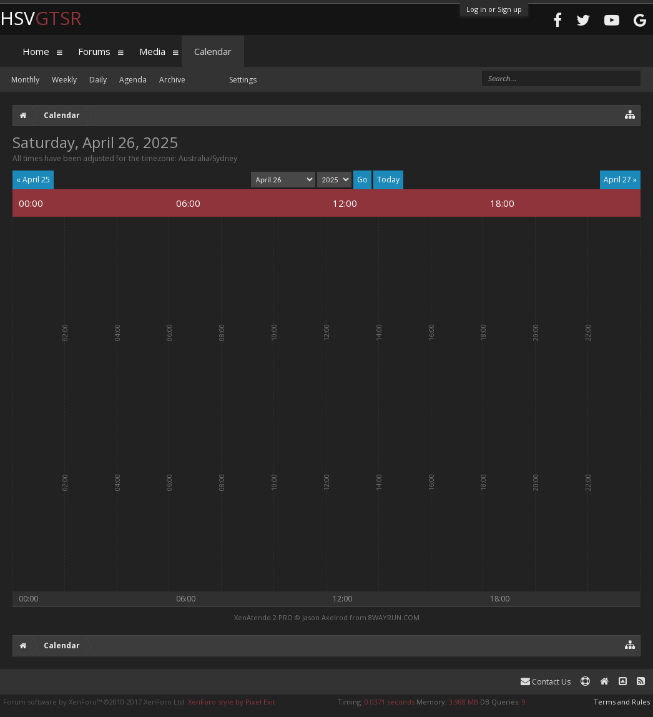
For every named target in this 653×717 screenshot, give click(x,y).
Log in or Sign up (494, 9)
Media (152, 51)
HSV (41, 18)
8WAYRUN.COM (394, 617)
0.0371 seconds (390, 701)
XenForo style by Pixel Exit (231, 701)
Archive (172, 79)
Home (35, 51)
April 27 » (620, 179)
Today (388, 179)
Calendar (213, 51)
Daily (98, 79)
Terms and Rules (622, 701)
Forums (94, 51)
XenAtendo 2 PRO (263, 617)
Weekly (64, 79)
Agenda (133, 79)
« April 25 (33, 179)
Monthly (25, 79)
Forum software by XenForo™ (94, 701)
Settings (243, 79)
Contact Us (546, 681)
